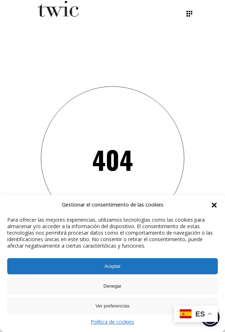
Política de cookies (112, 321)
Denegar (113, 286)
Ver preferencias (112, 306)
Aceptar (112, 266)
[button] (214, 205)
